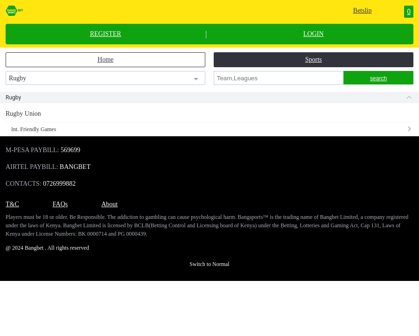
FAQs (60, 204)
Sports (313, 59)
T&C (12, 204)
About (109, 204)
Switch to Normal (209, 264)
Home (105, 59)
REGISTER (105, 34)
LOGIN (313, 34)
